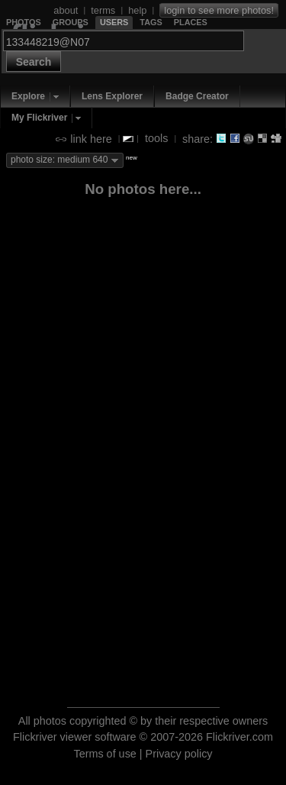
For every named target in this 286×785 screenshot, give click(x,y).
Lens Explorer (112, 96)
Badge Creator (197, 96)
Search (34, 62)
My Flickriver (39, 117)
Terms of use (104, 754)
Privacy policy (179, 754)
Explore (28, 96)
